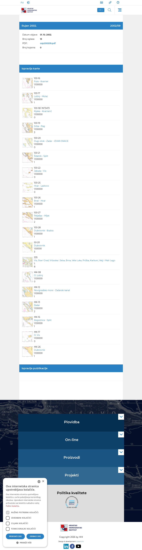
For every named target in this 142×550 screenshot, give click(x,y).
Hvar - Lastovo (41, 186)
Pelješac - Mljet (41, 215)
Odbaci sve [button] (35, 536)
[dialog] (25, 512)
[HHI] (30, 10)
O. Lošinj (38, 275)
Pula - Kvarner (41, 81)
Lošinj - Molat (41, 96)
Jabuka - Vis (40, 171)
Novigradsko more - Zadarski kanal (52, 290)
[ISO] (71, 503)
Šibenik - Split (41, 156)
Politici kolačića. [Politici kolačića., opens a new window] (13, 506)
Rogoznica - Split (43, 320)
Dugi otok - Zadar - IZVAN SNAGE (51, 141)
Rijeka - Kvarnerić (43, 111)
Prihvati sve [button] (15, 536)
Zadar (37, 305)
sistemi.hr (80, 541)
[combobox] (39, 481)
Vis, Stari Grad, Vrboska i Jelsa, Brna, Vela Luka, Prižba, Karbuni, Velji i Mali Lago (74, 260)
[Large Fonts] (22, 2)
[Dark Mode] (28, 2)
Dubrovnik (39, 245)
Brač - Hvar (40, 200)
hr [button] (100, 10)
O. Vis (37, 335)
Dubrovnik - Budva (43, 230)
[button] (25, 542)
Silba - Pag (39, 126)
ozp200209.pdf (48, 43)
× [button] (43, 481)
